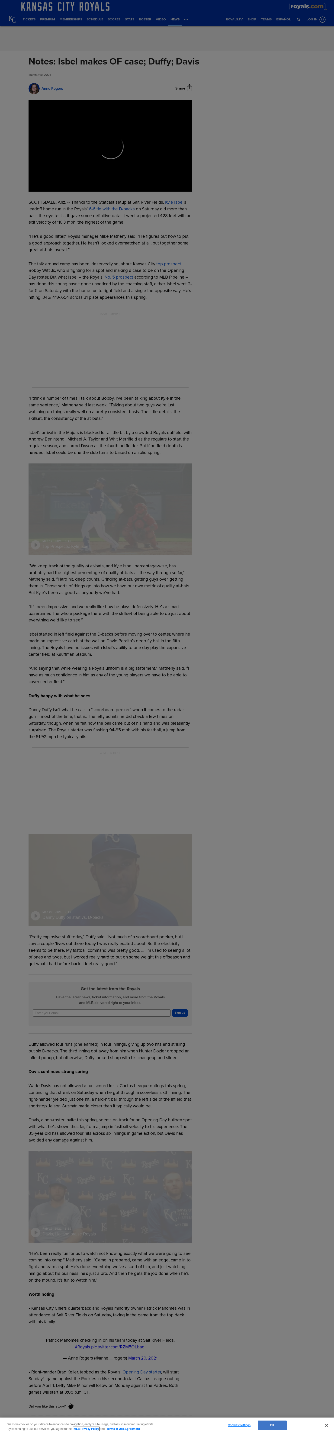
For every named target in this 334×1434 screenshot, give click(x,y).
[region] (167, 1426)
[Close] (326, 1425)
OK (272, 1425)
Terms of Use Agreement (123, 1429)
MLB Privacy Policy (86, 1429)
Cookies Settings (239, 1425)
